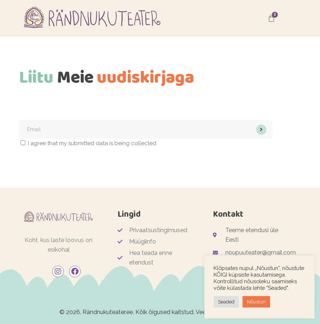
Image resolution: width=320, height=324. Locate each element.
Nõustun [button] (256, 302)
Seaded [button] (226, 302)
